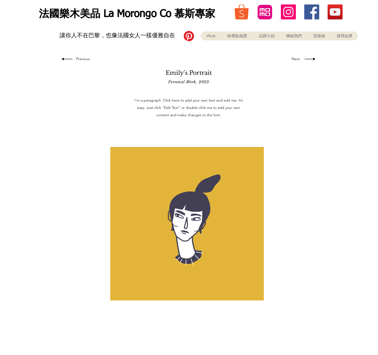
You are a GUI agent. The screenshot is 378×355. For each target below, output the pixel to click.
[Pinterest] (189, 36)
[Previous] (84, 59)
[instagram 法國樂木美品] (288, 11)
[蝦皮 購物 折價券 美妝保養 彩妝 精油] (241, 11)
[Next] (294, 59)
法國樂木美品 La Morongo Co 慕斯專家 (127, 14)
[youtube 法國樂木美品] (335, 11)
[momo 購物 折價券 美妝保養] (265, 11)
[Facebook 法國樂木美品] (311, 11)
